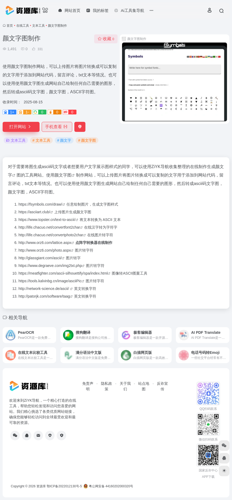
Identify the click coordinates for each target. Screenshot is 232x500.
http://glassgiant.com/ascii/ (40, 258)
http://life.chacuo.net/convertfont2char (49, 227)
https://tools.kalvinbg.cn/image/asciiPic (49, 281)
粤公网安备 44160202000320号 (108, 486)
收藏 (106, 38)
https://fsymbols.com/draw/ (40, 204)
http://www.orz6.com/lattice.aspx (44, 242)
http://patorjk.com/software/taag (44, 296)
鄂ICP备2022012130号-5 (64, 486)
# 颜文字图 (87, 140)
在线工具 (22, 25)
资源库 (41, 486)
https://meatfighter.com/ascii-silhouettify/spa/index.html (63, 273)
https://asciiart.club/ (34, 212)
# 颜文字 (64, 140)
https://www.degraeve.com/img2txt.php (50, 265)
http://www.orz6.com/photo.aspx (44, 250)
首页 (10, 25)
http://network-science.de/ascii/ (44, 288)
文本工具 (38, 25)
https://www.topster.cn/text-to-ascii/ (46, 219)
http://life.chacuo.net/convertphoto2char (50, 235)
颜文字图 (63, 175)
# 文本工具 (41, 140)
